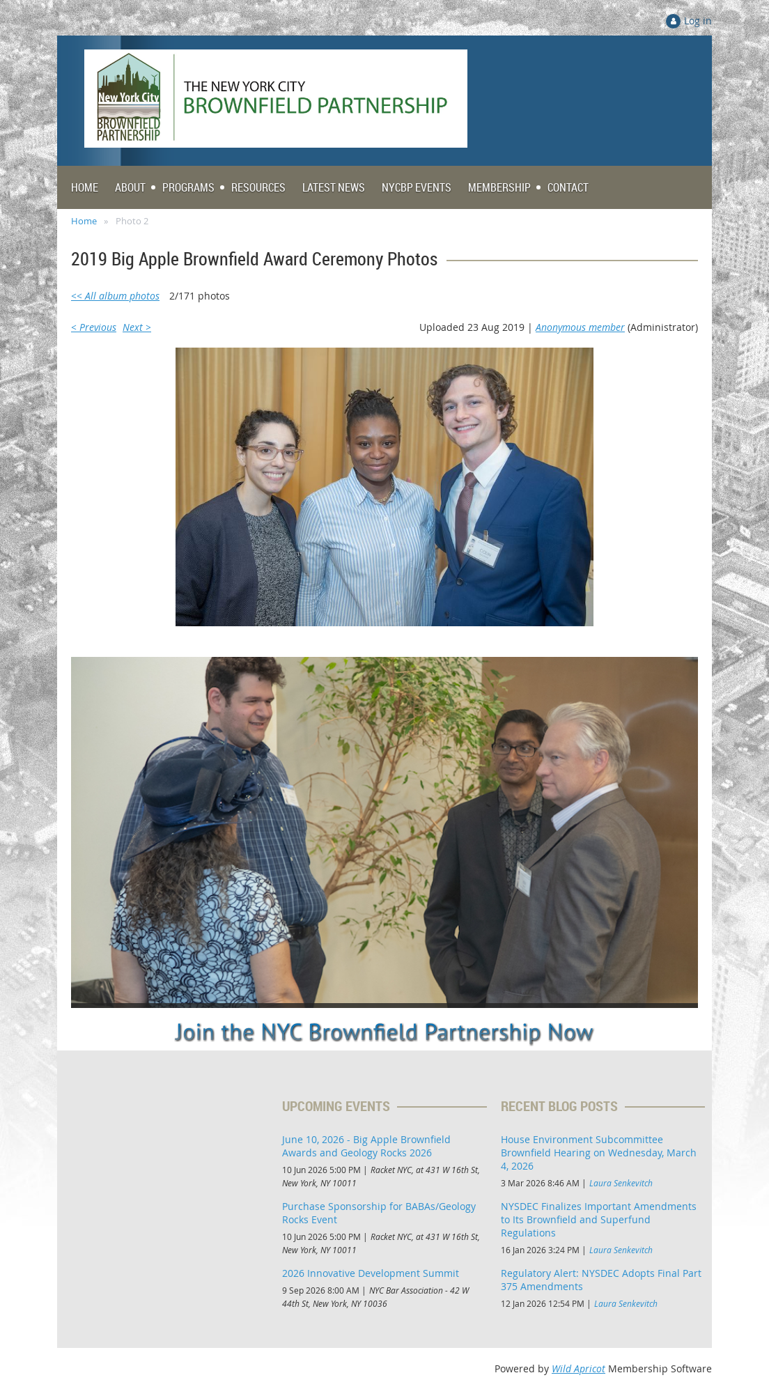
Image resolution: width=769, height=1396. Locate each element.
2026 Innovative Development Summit (370, 1273)
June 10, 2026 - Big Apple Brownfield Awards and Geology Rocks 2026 (366, 1146)
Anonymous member (580, 327)
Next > (137, 327)
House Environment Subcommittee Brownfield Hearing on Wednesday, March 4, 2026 (599, 1152)
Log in (698, 20)
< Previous (93, 327)
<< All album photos (115, 295)
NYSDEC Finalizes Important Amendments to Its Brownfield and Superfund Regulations (599, 1219)
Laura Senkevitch (621, 1182)
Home (84, 221)
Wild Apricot (578, 1368)
